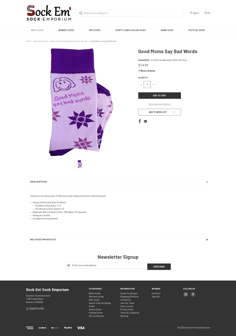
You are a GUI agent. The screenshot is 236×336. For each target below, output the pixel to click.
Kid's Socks (95, 30)
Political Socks (196, 30)
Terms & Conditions (129, 311)
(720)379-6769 (36, 307)
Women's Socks (66, 30)
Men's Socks (37, 30)
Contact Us (125, 298)
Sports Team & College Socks (130, 30)
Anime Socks (167, 30)
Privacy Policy (126, 308)
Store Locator (126, 305)
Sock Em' (156, 292)
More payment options (159, 104)
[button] (146, 70)
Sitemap (124, 314)
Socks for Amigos (128, 292)
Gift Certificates (96, 314)
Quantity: (143, 78)
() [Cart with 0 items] (207, 13)
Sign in (196, 13)
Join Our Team (127, 302)
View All (155, 295)
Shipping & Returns (129, 295)
